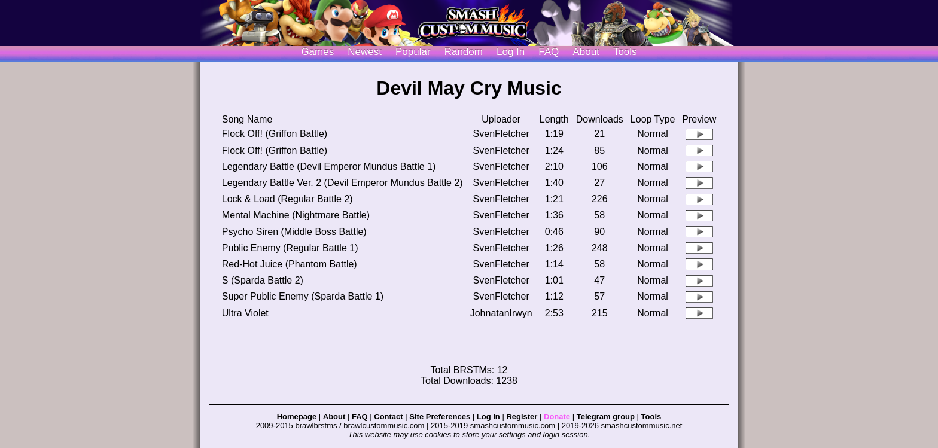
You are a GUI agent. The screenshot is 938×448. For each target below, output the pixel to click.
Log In (488, 416)
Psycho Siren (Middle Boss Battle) (294, 232)
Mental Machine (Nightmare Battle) (296, 215)
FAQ (548, 51)
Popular (413, 51)
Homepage (296, 416)
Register (521, 416)
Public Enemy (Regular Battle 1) (290, 248)
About (585, 51)
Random (463, 51)
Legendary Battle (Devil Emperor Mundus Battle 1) (329, 166)
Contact (388, 416)
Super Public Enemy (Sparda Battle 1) (302, 296)
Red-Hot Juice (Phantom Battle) (289, 264)
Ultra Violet (245, 313)
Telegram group (606, 416)
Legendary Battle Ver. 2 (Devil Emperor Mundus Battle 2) (342, 183)
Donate (557, 416)
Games (317, 51)
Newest (365, 51)
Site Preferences (439, 416)
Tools (625, 51)
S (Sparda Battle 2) (262, 280)
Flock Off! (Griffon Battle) (274, 134)
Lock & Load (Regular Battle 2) (287, 199)
